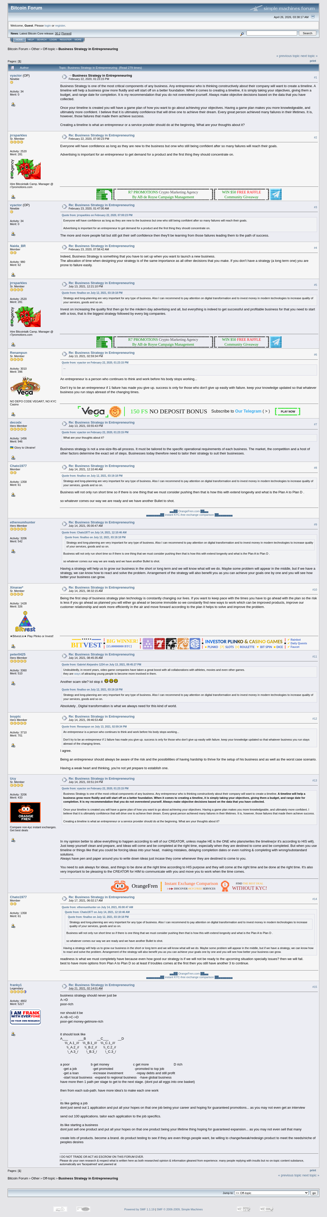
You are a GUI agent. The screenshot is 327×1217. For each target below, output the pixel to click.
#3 (315, 207)
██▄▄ (204, 511)
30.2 (57, 33)
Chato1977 (18, 466)
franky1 (16, 985)
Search (42, 39)
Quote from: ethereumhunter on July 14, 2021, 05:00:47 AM (97, 907)
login (48, 25)
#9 (315, 524)
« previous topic (288, 56)
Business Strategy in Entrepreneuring (88, 49)
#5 (315, 284)
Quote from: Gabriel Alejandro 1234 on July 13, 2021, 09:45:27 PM (101, 664)
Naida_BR (18, 246)
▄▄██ (174, 511)
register (60, 25)
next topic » (309, 56)
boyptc (15, 716)
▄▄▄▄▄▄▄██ (155, 514)
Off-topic (49, 49)
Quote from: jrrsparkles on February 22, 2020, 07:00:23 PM (97, 215)
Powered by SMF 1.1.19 (139, 1209)
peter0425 (18, 654)
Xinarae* (16, 587)
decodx (16, 422)
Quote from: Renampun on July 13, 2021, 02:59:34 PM (94, 726)
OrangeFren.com (189, 511)
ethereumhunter (22, 522)
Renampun (18, 353)
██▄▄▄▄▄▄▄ (223, 514)
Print (313, 60)
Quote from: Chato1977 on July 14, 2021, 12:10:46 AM (94, 532)
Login (53, 39)
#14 (314, 899)
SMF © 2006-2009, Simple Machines (180, 1209)
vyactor (16, 75)
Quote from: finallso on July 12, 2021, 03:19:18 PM (92, 292)
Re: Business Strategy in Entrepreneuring (102, 135)
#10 (314, 589)
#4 (315, 247)
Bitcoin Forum (18, 49)
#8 (315, 467)
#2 (315, 137)
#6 (315, 354)
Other (35, 49)
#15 (314, 986)
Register (66, 39)
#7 (315, 424)
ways (77, 673)
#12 (314, 718)
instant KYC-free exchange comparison (190, 514)
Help (31, 39)
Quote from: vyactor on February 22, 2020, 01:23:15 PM (95, 362)
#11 (314, 656)
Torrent (66, 33)
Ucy (13, 778)
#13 (314, 780)
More (78, 39)
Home (19, 39)
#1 (315, 77)
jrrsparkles (18, 135)
